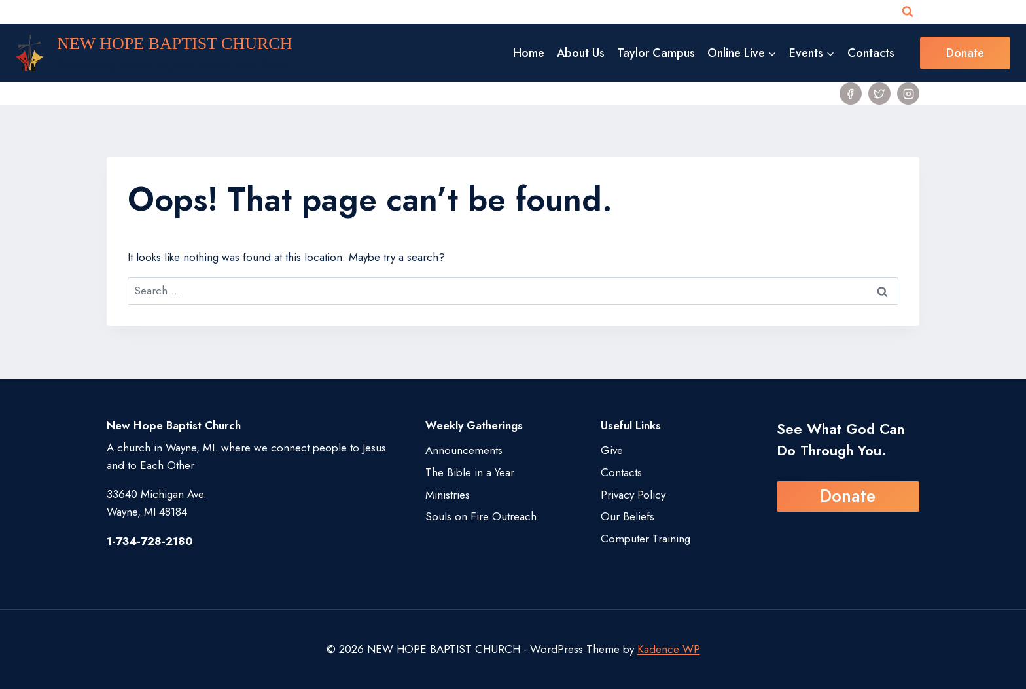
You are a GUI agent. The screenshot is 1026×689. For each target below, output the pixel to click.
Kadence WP (668, 649)
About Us (581, 53)
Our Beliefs (627, 516)
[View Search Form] (907, 12)
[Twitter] (879, 93)
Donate (965, 53)
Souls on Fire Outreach (481, 516)
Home (528, 53)
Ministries (447, 495)
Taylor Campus (656, 53)
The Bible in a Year (469, 472)
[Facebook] (851, 93)
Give (612, 450)
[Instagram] (908, 93)
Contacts (870, 53)
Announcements (464, 450)
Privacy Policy (633, 495)
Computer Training (645, 538)
